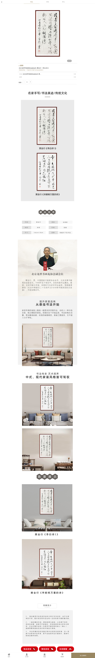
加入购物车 (83, 655)
